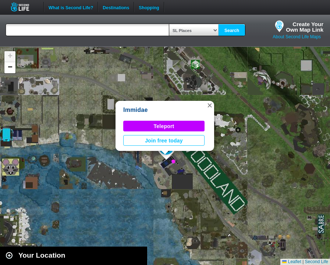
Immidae (135, 110)
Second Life (24, 7)
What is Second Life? (71, 7)
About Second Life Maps (297, 36)
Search (231, 30)
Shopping (149, 7)
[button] (209, 105)
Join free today (164, 141)
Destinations (116, 7)
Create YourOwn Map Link (304, 27)
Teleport (164, 126)
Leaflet (291, 261)
